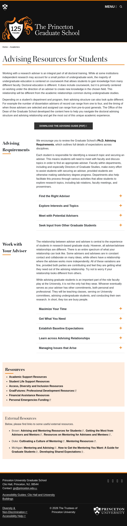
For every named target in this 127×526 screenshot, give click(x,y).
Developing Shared (62, 451)
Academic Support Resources (28, 376)
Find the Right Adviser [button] (54, 196)
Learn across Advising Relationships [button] (64, 338)
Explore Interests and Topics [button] (59, 205)
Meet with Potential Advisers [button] (58, 215)
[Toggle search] (121, 6)
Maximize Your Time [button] (53, 309)
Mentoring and (40, 447)
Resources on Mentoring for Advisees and (77, 434)
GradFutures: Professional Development (43, 390)
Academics (15, 47)
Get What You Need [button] (52, 318)
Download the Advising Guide (63, 126)
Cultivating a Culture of (42, 441)
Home (5, 47)
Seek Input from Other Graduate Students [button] (67, 225)
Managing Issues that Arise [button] (58, 348)
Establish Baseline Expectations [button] (61, 328)
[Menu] (111, 6)
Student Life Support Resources (29, 381)
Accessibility (14, 516)
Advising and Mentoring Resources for (52, 430)
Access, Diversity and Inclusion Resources (36, 386)
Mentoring (81, 441)
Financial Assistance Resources (29, 395)
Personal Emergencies (30, 399)
